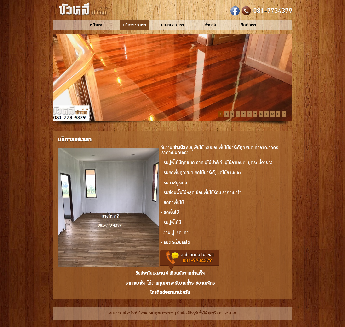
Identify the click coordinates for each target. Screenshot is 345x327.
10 (272, 114)
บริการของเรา (134, 25)
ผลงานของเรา (172, 25)
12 (284, 114)
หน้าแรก (97, 25)
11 (278, 114)
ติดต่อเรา (248, 25)
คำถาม (210, 25)
